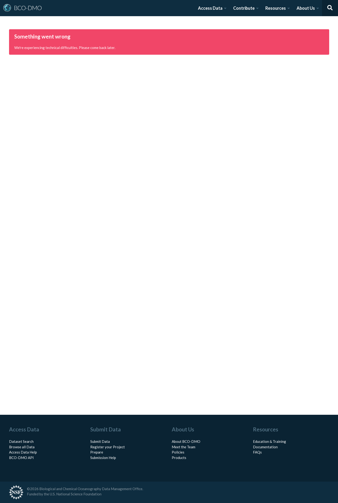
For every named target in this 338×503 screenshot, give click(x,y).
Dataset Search (21, 441)
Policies (178, 452)
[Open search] (330, 8)
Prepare (96, 452)
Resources (275, 8)
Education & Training (269, 441)
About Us (306, 8)
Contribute (244, 8)
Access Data (210, 8)
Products (179, 457)
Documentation (265, 447)
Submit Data (100, 441)
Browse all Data (22, 447)
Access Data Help (23, 452)
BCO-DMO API (21, 457)
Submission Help (103, 457)
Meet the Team (183, 447)
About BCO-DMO (186, 441)
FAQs (257, 452)
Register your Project (107, 447)
